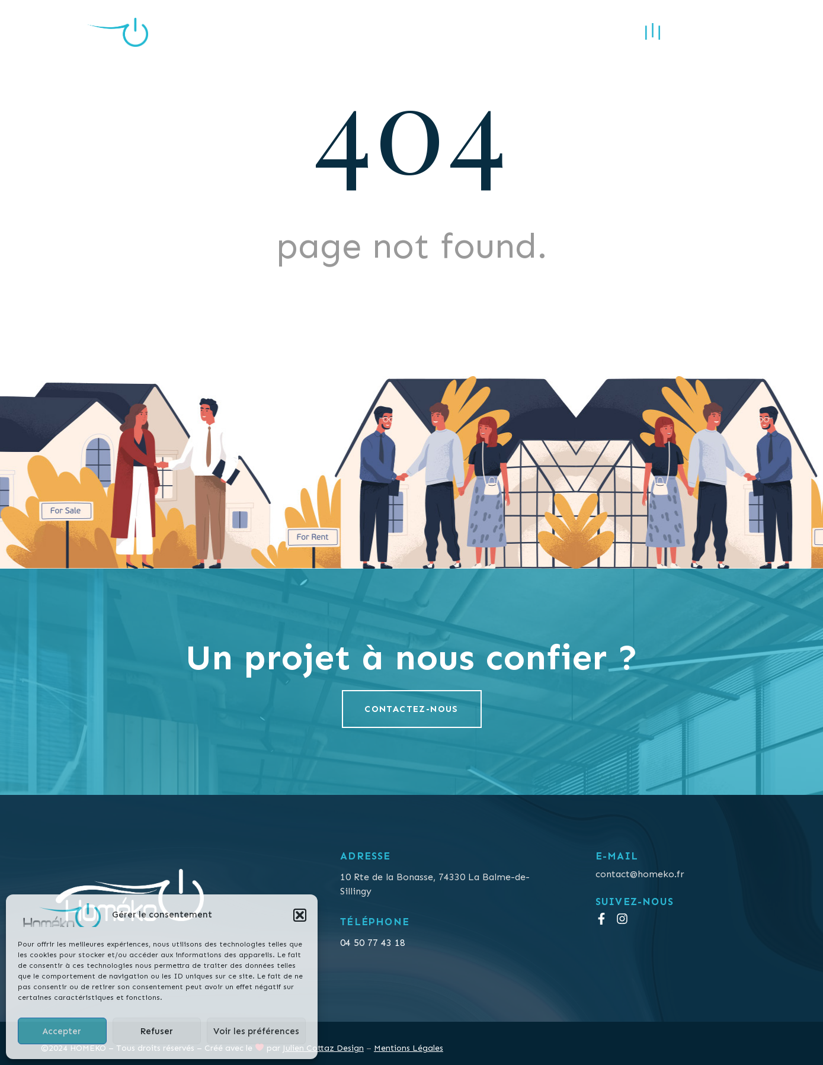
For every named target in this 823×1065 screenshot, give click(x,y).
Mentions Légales (408, 1048)
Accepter (62, 1031)
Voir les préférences (256, 1031)
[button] (300, 915)
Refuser (156, 1031)
